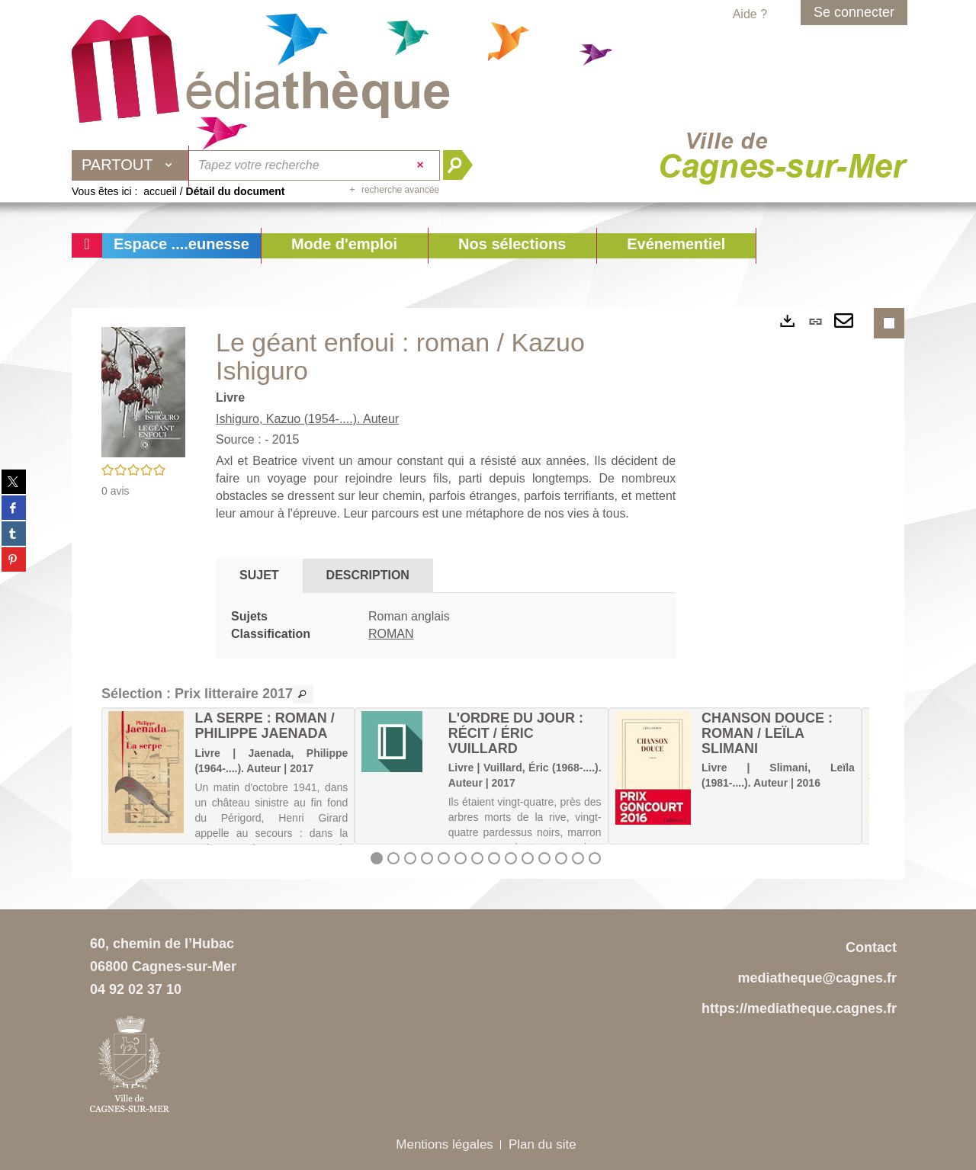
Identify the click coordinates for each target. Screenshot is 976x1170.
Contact (871, 947)
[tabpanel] (445, 625)
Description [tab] (367, 575)
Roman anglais (409, 616)
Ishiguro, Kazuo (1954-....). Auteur (307, 418)
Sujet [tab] (259, 575)
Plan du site (542, 1144)
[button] (344, 245)
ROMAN (391, 633)
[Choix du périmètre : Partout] (130, 165)
